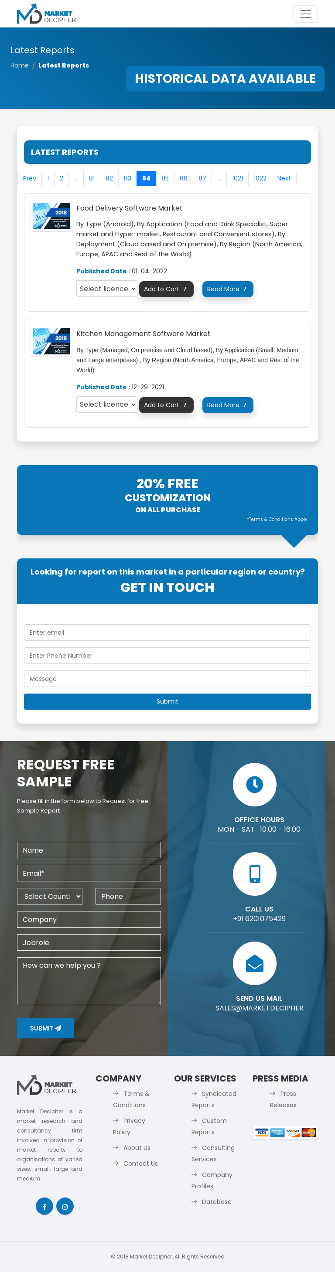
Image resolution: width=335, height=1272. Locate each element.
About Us (136, 1147)
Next (284, 178)
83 (127, 178)
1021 (237, 178)
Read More (228, 289)
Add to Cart (166, 289)
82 (109, 178)
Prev (29, 178)
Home (19, 65)
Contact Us (140, 1163)
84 (146, 178)
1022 (260, 178)
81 (92, 178)
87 (202, 178)
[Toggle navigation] (306, 14)
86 (184, 178)
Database (217, 1201)
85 (165, 178)
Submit (45, 1028)
